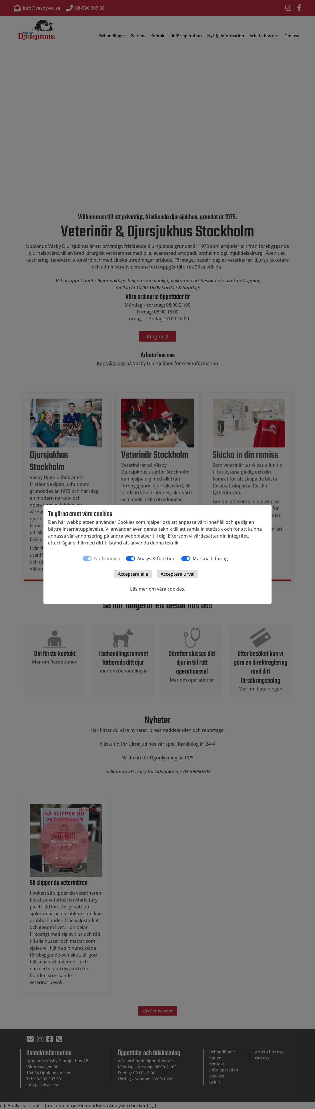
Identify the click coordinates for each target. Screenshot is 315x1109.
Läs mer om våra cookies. (157, 589)
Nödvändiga (107, 558)
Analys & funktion (156, 558)
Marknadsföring (210, 558)
